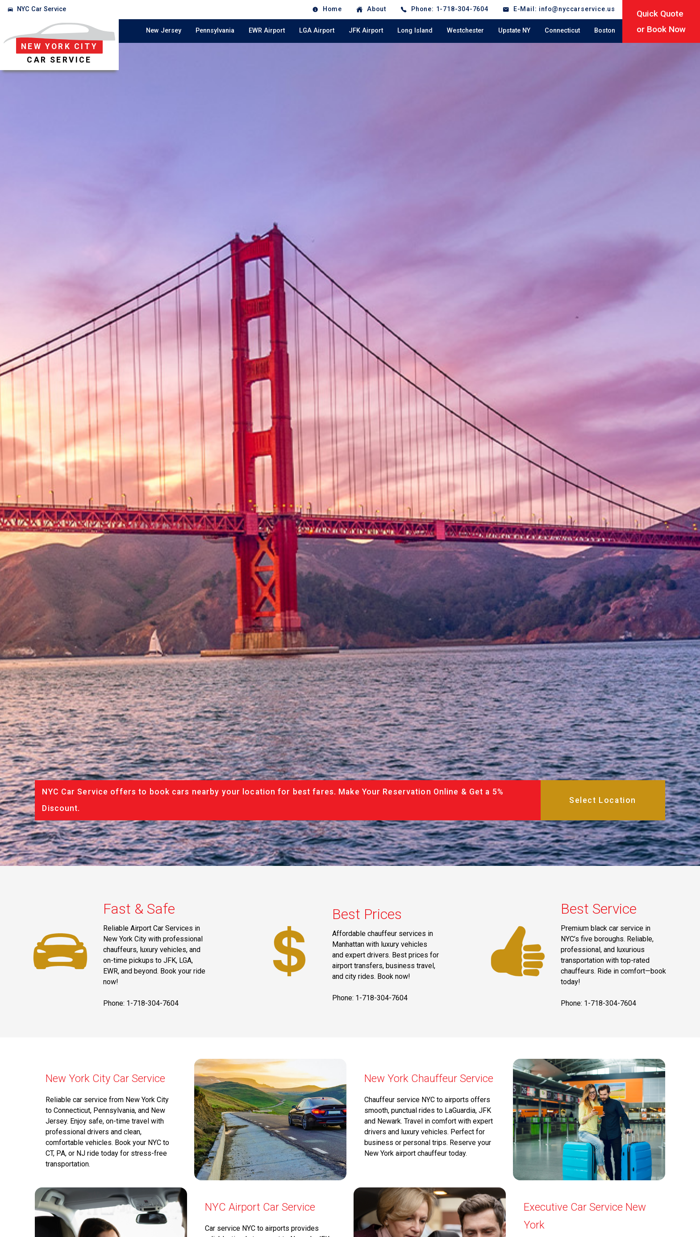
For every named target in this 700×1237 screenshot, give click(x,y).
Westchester (465, 30)
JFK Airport (366, 30)
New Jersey (163, 30)
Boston (604, 30)
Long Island (415, 30)
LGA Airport (316, 30)
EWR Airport (267, 30)
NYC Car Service (41, 9)
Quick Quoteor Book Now (661, 21)
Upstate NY (514, 30)
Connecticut (562, 30)
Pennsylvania (215, 30)
